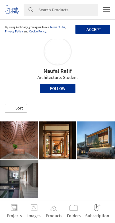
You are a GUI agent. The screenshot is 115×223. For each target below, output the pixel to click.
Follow (57, 88)
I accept (92, 29)
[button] (16, 108)
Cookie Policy (37, 31)
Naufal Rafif (58, 70)
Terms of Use (57, 27)
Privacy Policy (14, 31)
